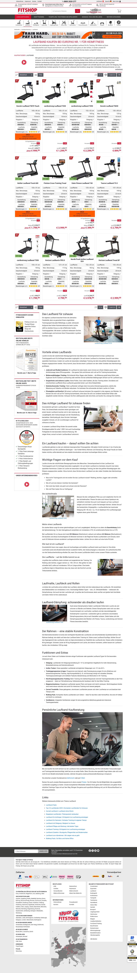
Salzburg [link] (38, 893)
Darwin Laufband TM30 (109, 107)
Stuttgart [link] (33, 911)
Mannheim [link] (37, 907)
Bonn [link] (43, 898)
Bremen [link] (32, 900)
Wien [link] (42, 893)
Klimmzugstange (95, 930)
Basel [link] (17, 931)
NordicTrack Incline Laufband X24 (82, 261)
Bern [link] (21, 931)
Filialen (84, 783)
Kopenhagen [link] (19, 946)
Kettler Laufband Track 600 (27, 184)
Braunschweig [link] (25, 900)
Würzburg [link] (19, 913)
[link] (19, 327)
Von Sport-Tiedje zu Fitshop (24, 860)
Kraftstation (94, 895)
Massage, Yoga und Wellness (92, 17)
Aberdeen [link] (18, 918)
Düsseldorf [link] (19, 902)
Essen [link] (30, 902)
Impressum (28, 1)
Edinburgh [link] (44, 918)
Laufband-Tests (51, 805)
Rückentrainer (94, 928)
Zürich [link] (31, 931)
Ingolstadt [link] (31, 905)
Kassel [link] (43, 905)
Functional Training (96, 923)
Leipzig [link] (26, 907)
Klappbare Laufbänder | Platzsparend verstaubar (62, 815)
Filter (40, 75)
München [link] (43, 907)
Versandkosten (57, 891)
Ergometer (93, 888)
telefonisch (70, 779)
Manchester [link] (30, 920)
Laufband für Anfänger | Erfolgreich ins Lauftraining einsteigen (67, 818)
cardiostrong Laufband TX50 (28, 261)
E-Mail (83, 779)
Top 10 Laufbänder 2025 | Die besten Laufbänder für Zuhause (67, 809)
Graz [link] (17, 893)
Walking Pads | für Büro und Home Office (59, 839)
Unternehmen (19, 1)
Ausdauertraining (23, 17)
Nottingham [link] (37, 920)
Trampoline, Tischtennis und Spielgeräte (63, 17)
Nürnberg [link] (24, 909)
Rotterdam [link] (26, 927)
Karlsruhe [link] (38, 905)
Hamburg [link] (18, 905)
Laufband (35, 30)
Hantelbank (93, 902)
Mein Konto (117, 1)
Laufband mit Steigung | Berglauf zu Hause (60, 824)
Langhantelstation (95, 921)
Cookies (55, 888)
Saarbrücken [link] (19, 911)
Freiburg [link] (41, 902)
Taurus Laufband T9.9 (109, 184)
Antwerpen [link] (19, 936)
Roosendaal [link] (19, 927)
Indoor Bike (93, 905)
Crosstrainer (94, 886)
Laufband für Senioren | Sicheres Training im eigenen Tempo (66, 821)
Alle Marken (93, 939)
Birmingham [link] (29, 918)
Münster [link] (18, 909)
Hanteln (92, 907)
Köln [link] (22, 907)
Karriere (34, 1)
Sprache (108, 1)
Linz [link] (34, 893)
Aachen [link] (18, 898)
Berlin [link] (29, 898)
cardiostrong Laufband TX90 (82, 107)
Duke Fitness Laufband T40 (82, 184)
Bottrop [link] (18, 900)
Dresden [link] (44, 900)
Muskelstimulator (95, 933)
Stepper (92, 919)
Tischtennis (93, 900)
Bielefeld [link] (33, 898)
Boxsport (93, 909)
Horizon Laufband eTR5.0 (55, 261)
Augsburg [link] (24, 898)
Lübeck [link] (31, 907)
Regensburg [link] (31, 909)
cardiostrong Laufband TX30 (55, 107)
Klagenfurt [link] (29, 893)
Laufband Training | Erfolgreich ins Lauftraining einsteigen (65, 830)
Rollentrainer (94, 916)
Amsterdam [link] (19, 925)
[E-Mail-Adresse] (26, 851)
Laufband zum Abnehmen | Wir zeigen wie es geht (62, 836)
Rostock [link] (37, 909)
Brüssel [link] (25, 936)
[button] (119, 75)
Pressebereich (73, 902)
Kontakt (39, 1)
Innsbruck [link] (22, 893)
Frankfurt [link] (35, 902)
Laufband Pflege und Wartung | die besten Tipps (62, 827)
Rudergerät (93, 893)
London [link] (24, 920)
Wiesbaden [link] (39, 911)
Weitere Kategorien (113, 17)
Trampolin (93, 898)
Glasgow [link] (18, 920)
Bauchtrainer (94, 926)
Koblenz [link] (18, 907)
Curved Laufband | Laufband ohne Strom (59, 812)
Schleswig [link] (27, 911)
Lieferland (100, 1)
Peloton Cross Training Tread (55, 184)
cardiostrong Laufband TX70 (103, 344)
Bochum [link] (39, 898)
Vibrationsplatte (95, 935)
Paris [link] (20, 941)
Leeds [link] (23, 918)
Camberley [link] (37, 918)
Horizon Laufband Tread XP (109, 261)
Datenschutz (73, 886)
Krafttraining (39, 17)
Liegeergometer (95, 912)
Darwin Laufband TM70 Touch (27, 107)
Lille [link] (17, 941)
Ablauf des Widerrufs (75, 893)
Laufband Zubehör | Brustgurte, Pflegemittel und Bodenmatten (67, 833)
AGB (54, 886)
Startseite (17, 30)
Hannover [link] (25, 905)
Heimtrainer (93, 914)
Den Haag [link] (34, 925)
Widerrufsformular (58, 893)
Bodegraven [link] (26, 925)
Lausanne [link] (26, 931)
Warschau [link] (19, 951)
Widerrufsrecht (73, 891)
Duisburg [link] (25, 902)
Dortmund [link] (38, 900)
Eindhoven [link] (40, 925)
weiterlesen (119, 70)
